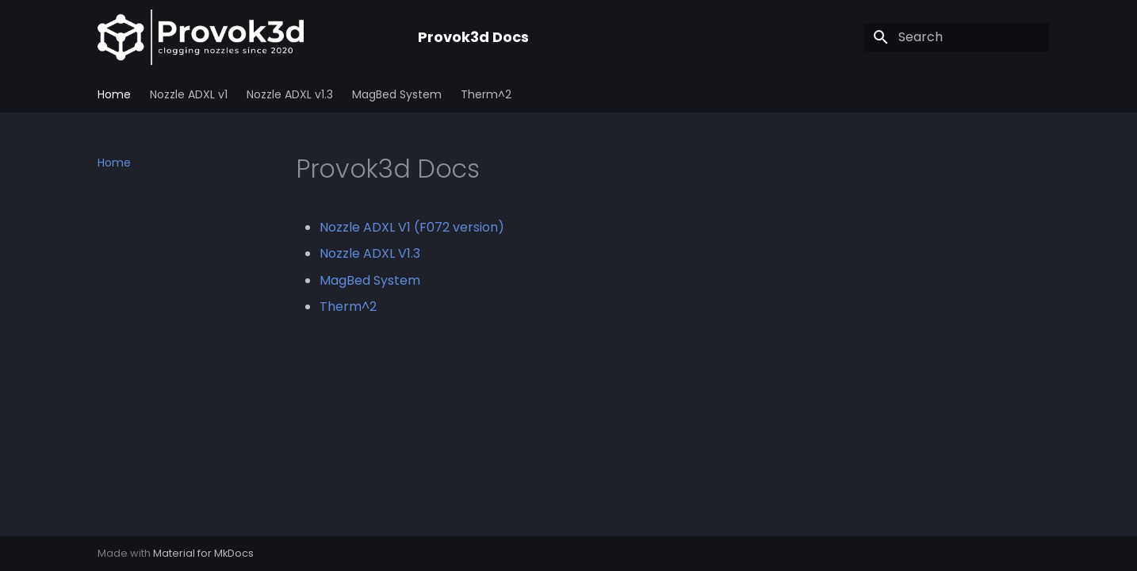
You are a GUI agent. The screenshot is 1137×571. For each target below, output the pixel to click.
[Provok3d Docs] (245, 37)
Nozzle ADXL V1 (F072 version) (412, 227)
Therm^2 (486, 94)
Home (114, 94)
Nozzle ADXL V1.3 (370, 253)
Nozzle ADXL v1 (189, 94)
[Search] (956, 37)
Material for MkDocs (203, 553)
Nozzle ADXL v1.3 (290, 94)
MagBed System (397, 94)
